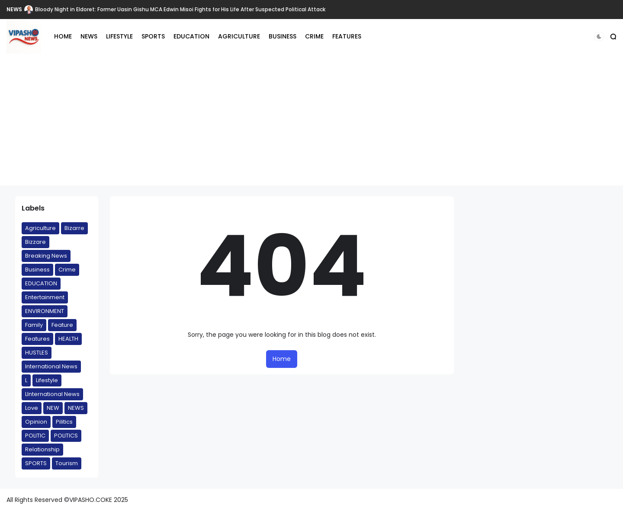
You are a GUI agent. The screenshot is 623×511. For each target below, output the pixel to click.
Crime (67, 269)
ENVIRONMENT (44, 311)
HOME (63, 36)
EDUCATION (191, 36)
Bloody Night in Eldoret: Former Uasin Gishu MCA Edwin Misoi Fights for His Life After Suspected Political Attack (180, 9)
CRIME (314, 36)
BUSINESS (282, 36)
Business (37, 269)
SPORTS (153, 36)
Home (282, 359)
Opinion (36, 422)
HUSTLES (36, 352)
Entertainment (44, 297)
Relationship (42, 449)
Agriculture (40, 228)
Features (37, 339)
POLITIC (35, 435)
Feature (62, 325)
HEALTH (68, 339)
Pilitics (64, 422)
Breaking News (46, 256)
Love (31, 408)
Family (34, 325)
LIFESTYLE (119, 36)
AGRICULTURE (239, 36)
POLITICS (66, 435)
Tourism (66, 463)
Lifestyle (47, 380)
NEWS (14, 9)
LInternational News (52, 394)
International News (51, 366)
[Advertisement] (311, 124)
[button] (599, 36)
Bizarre (74, 228)
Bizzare (35, 242)
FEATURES (346, 36)
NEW (53, 408)
